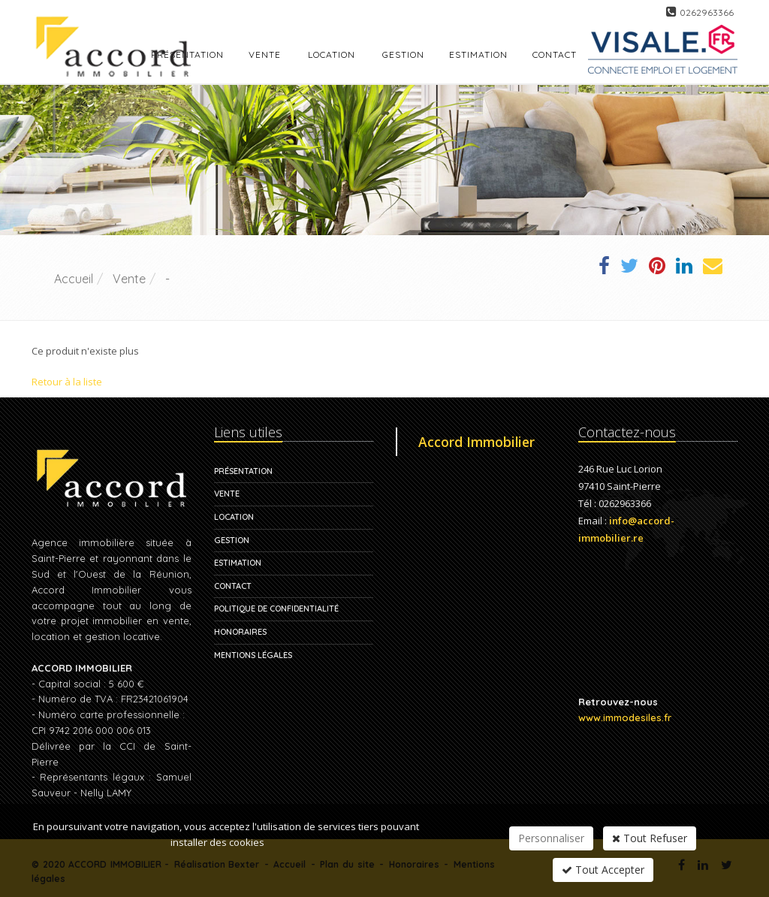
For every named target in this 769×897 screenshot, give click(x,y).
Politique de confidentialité (276, 608)
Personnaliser (551, 838)
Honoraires (240, 632)
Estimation (237, 562)
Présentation (243, 471)
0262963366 (707, 12)
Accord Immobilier (476, 442)
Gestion (231, 540)
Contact (233, 586)
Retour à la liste (67, 381)
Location (331, 54)
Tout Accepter (603, 869)
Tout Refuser (649, 838)
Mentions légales (253, 655)
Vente (265, 54)
